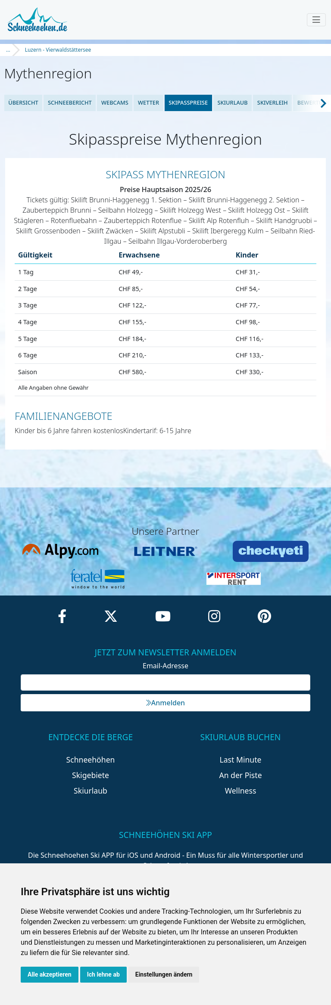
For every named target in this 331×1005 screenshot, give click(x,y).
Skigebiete (90, 775)
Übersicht (23, 102)
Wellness (240, 790)
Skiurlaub (232, 102)
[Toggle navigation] (316, 19)
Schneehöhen (90, 759)
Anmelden (165, 702)
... (8, 49)
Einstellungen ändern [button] (164, 974)
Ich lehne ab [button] (103, 974)
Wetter (148, 102)
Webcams (114, 102)
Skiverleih (272, 102)
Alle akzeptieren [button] (50, 974)
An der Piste (240, 775)
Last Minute (241, 759)
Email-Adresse (165, 665)
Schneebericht (70, 102)
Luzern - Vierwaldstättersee (58, 49)
